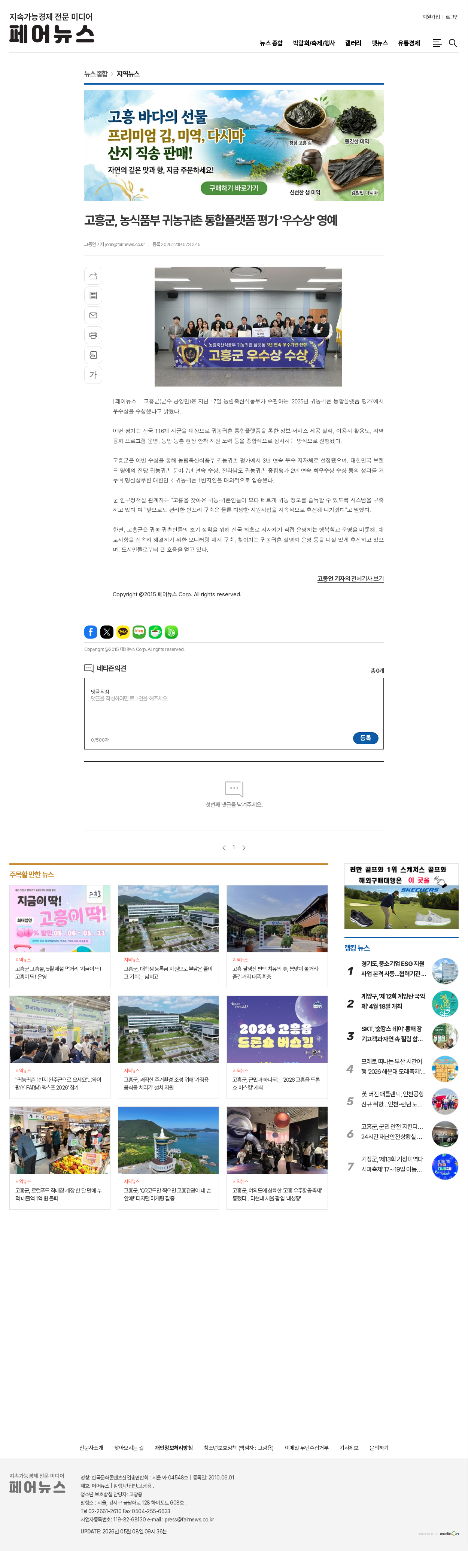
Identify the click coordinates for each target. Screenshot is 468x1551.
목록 (93, 296)
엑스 (106, 632)
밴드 (171, 632)
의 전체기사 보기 (350, 578)
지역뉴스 (128, 74)
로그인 (452, 17)
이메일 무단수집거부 (307, 1448)
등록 (365, 738)
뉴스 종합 (95, 74)
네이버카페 (155, 632)
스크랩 (93, 355)
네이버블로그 (139, 632)
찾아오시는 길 (129, 1448)
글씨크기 (93, 375)
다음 (244, 847)
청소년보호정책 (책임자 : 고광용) (238, 1448)
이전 (224, 847)
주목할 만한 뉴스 (31, 874)
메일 (93, 315)
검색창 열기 (453, 43)
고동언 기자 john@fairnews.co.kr (114, 244)
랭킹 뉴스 (357, 947)
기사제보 (349, 1448)
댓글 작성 (100, 692)
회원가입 (431, 17)
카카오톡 (123, 632)
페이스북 (90, 632)
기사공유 (93, 276)
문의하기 (379, 1448)
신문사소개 (91, 1448)
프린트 (93, 335)
